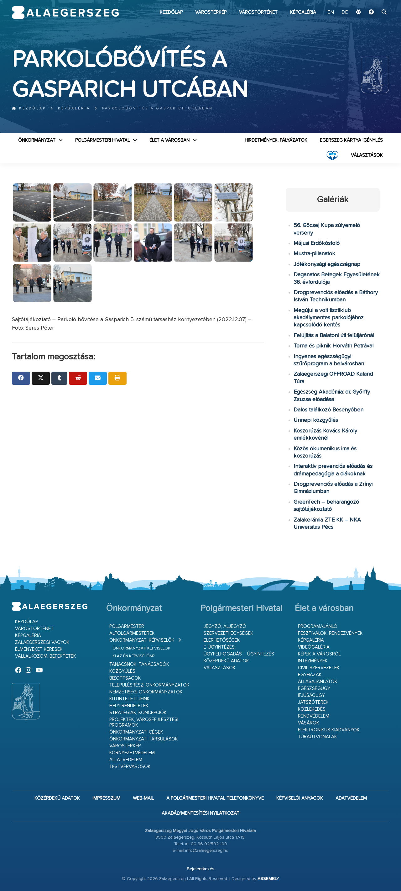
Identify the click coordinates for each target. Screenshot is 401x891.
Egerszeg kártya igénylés (351, 140)
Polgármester (126, 626)
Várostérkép (211, 12)
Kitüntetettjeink (129, 699)
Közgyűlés (122, 671)
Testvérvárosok (130, 766)
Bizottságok (125, 678)
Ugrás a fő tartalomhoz (373, 2)
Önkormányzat (36, 140)
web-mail (143, 798)
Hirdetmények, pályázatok (276, 140)
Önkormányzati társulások (143, 739)
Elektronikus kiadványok (329, 730)
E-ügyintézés (219, 647)
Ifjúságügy (311, 695)
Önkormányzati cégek (136, 732)
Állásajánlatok (317, 681)
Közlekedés (311, 709)
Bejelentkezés (200, 869)
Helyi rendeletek (128, 705)
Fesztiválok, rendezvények (330, 633)
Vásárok (308, 723)
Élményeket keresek (39, 649)
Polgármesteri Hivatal (102, 140)
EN (331, 12)
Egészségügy (314, 688)
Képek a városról (319, 654)
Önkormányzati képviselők (141, 640)
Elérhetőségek (222, 640)
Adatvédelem (351, 798)
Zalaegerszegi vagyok (42, 642)
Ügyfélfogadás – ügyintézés (239, 654)
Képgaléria (303, 12)
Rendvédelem (313, 716)
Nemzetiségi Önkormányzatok (146, 692)
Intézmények (313, 661)
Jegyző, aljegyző (225, 626)
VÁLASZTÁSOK (367, 155)
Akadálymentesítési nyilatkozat (200, 813)
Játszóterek (313, 702)
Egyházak (310, 674)
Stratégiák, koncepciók (138, 712)
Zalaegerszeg (65, 12)
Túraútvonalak (317, 737)
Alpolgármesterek (132, 633)
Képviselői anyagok (299, 798)
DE (345, 12)
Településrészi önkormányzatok (149, 685)
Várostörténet (258, 12)
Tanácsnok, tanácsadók (139, 664)
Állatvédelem (125, 759)
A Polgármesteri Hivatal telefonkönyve (215, 798)
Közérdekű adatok (226, 661)
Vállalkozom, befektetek (45, 656)
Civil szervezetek (319, 668)
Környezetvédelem (132, 752)
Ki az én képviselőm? (133, 656)
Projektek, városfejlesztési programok (143, 722)
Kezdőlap (171, 12)
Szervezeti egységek (228, 633)
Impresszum (106, 798)
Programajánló (317, 626)
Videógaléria (314, 647)
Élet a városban (169, 140)
